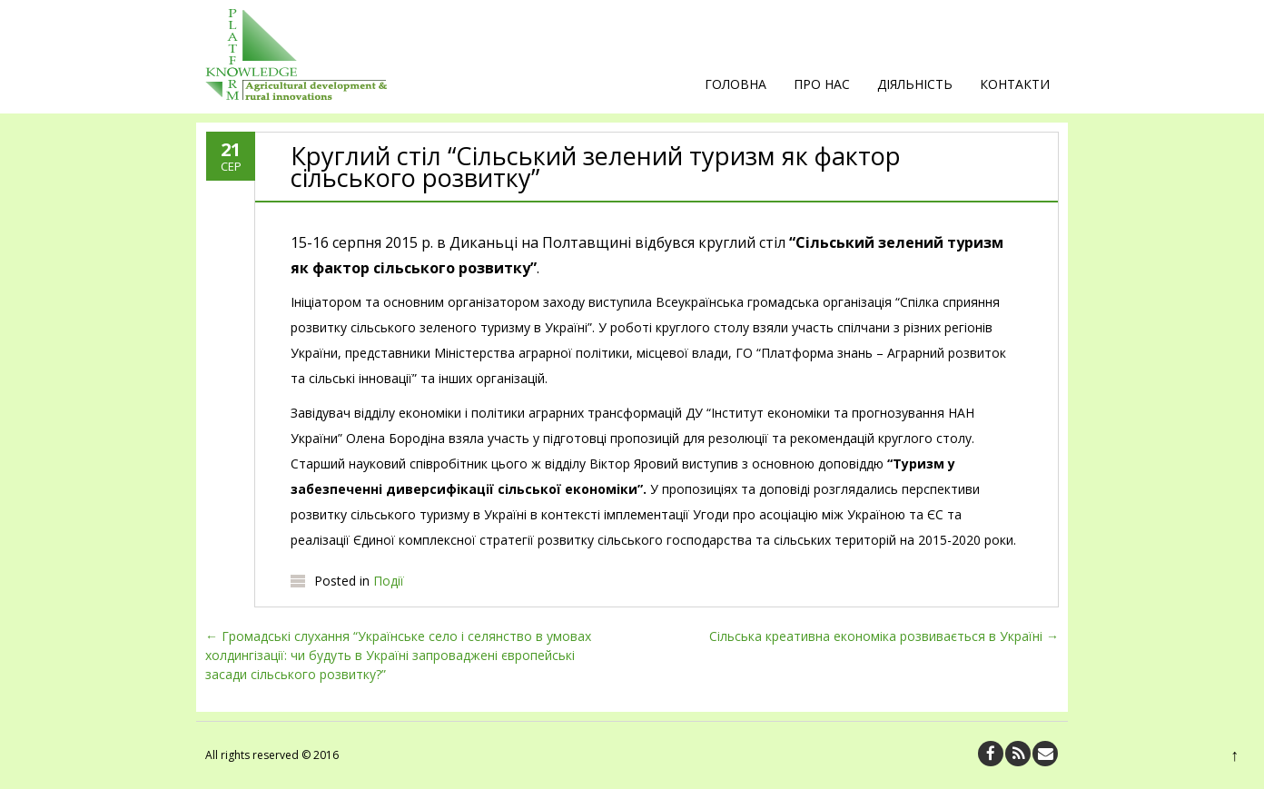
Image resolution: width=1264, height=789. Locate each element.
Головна (735, 84)
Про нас (822, 84)
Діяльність (915, 84)
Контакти (1015, 84)
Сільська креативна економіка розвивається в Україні (884, 636)
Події (388, 580)
